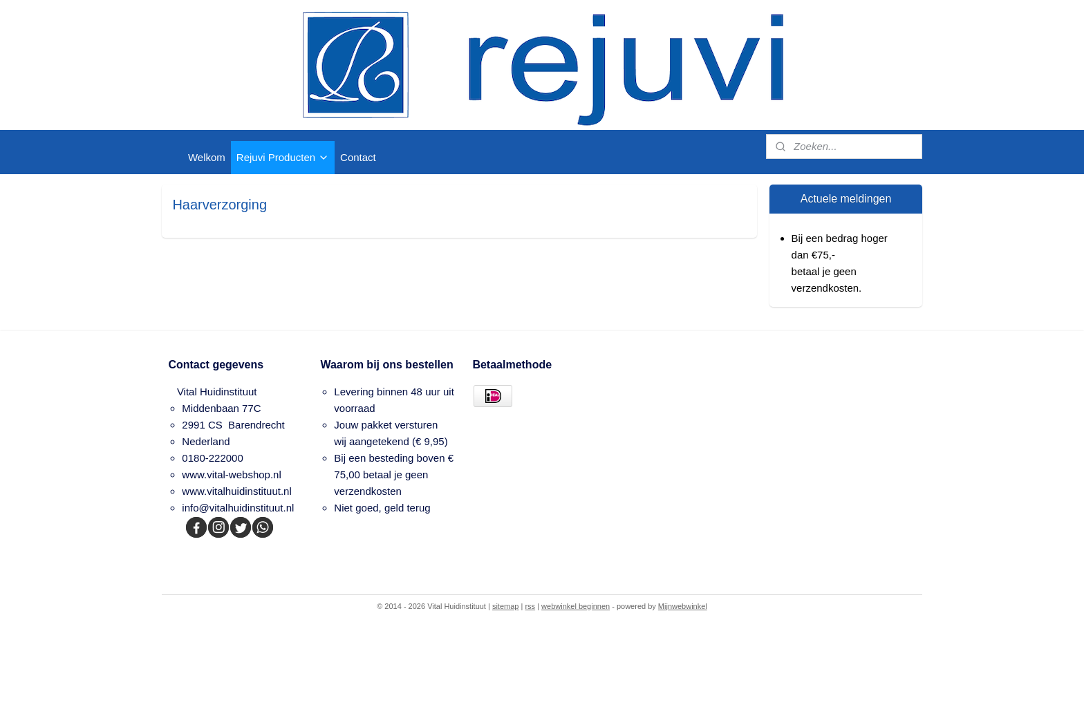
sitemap (505, 606)
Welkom (206, 157)
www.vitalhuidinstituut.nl (236, 491)
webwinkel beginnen (575, 606)
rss (530, 606)
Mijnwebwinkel (682, 606)
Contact (358, 157)
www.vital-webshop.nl (231, 474)
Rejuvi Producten (282, 157)
